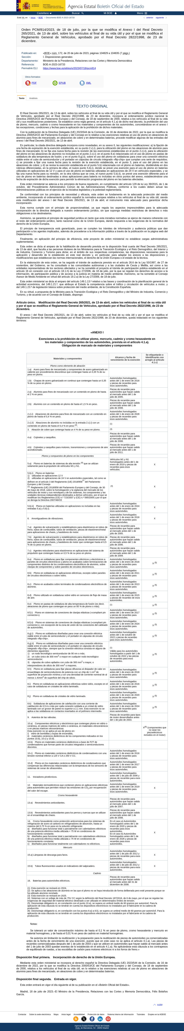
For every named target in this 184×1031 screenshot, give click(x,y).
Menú (142, 13)
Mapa (56, 1014)
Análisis (33, 98)
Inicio (33, 17)
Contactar (22, 1014)
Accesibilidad (79, 1014)
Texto (21, 98)
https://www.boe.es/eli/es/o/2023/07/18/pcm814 (69, 68)
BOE (41, 17)
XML (88, 83)
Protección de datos (96, 1014)
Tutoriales (141, 1014)
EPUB (62, 83)
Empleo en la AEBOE (157, 1014)
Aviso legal (66, 1014)
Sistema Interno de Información (120, 1014)
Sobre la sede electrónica (40, 1014)
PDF (34, 83)
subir (160, 1004)
